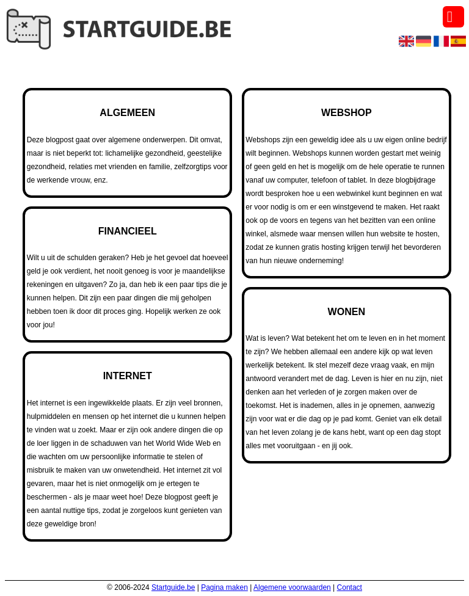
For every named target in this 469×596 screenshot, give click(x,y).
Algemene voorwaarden (292, 587)
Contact (349, 587)
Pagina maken (224, 587)
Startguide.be (173, 587)
